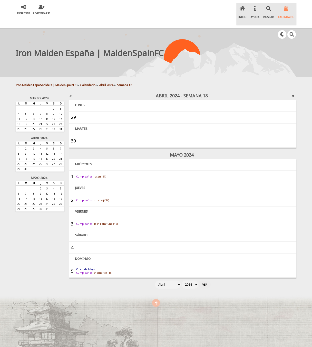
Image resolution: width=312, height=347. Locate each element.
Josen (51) (100, 166)
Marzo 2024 (39, 88)
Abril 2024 (39, 128)
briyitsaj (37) (101, 190)
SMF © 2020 (134, 339)
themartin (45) (103, 262)
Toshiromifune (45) (106, 213)
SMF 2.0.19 (115, 339)
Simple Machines (157, 339)
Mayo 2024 (39, 168)
